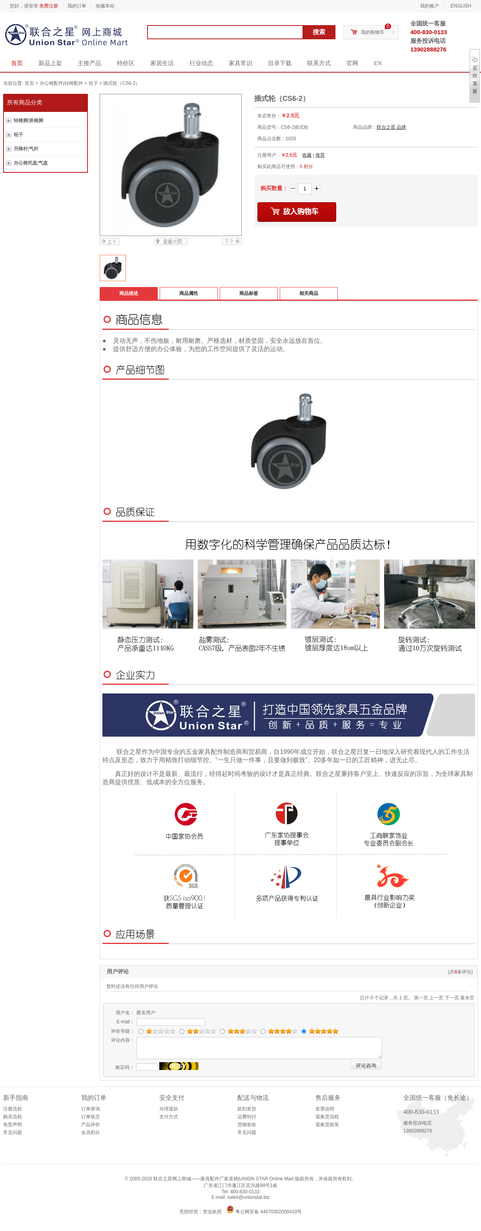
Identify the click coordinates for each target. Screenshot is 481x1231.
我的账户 (429, 6)
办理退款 (168, 1109)
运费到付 (246, 1116)
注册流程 (12, 1109)
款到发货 (246, 1109)
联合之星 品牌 (391, 127)
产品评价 (90, 1124)
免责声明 (12, 1124)
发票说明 (324, 1109)
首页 (17, 63)
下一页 (452, 998)
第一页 (421, 998)
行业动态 (201, 63)
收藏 (307, 155)
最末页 (467, 998)
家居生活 (162, 63)
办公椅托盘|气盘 (31, 163)
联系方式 (319, 63)
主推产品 (89, 63)
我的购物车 (372, 32)
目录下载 (280, 63)
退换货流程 (327, 1116)
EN (378, 63)
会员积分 (90, 1132)
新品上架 (50, 63)
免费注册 (48, 6)
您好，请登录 (24, 6)
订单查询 (90, 1109)
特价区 (126, 63)
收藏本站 (105, 6)
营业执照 (212, 1212)
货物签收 (246, 1124)
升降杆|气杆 (26, 149)
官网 (352, 63)
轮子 (93, 83)
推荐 (320, 155)
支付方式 (168, 1116)
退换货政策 (327, 1124)
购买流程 (12, 1116)
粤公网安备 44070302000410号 (268, 1212)
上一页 (436, 998)
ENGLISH (460, 6)
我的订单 (76, 6)
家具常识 (240, 63)
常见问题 (12, 1132)
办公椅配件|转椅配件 (61, 83)
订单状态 (90, 1116)
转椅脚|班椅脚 (28, 120)
